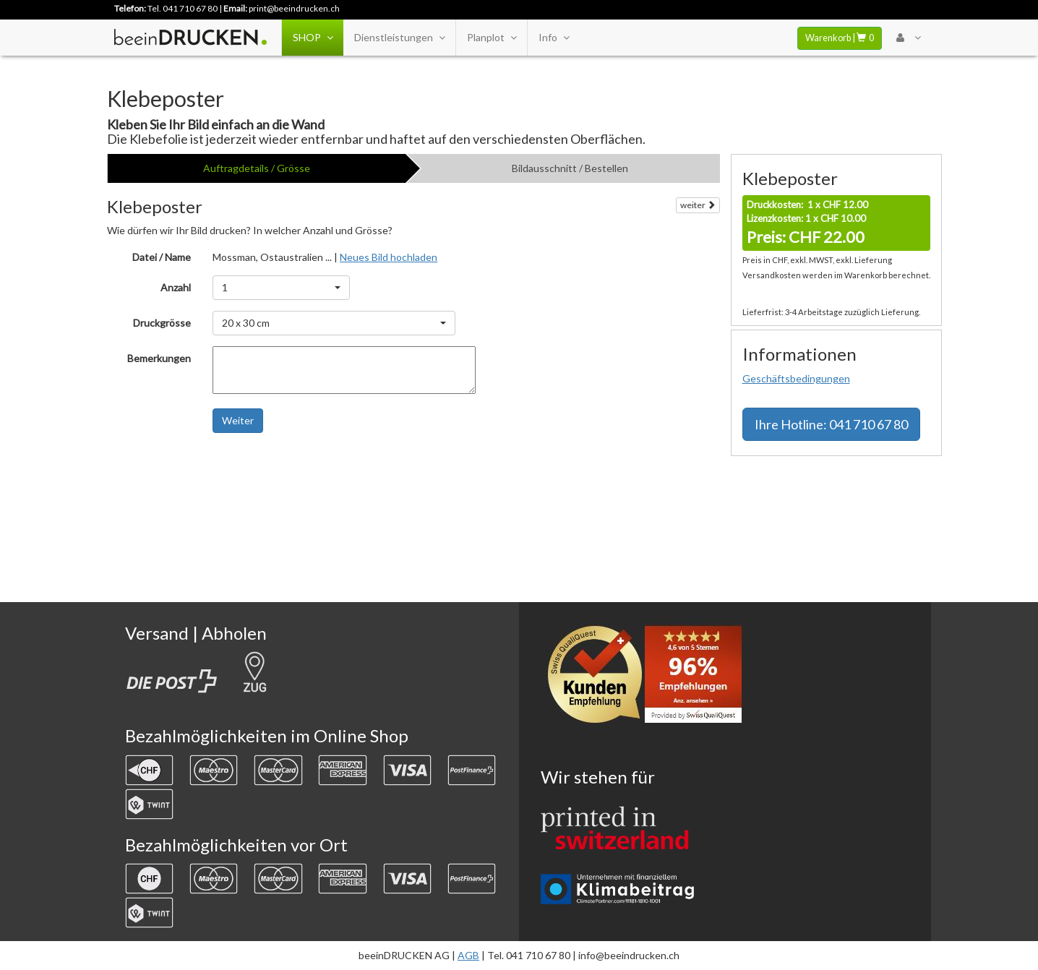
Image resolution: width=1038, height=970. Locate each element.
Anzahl (175, 287)
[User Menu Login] (908, 38)
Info (554, 37)
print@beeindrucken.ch (294, 8)
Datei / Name (161, 257)
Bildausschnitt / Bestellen (570, 168)
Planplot (491, 37)
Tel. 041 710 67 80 (182, 8)
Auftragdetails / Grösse (256, 168)
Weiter (238, 420)
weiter (698, 204)
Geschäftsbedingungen (796, 378)
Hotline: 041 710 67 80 (831, 424)
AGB (468, 955)
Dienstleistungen (399, 37)
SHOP (313, 37)
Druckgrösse (162, 323)
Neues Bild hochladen (388, 257)
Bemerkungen (159, 358)
